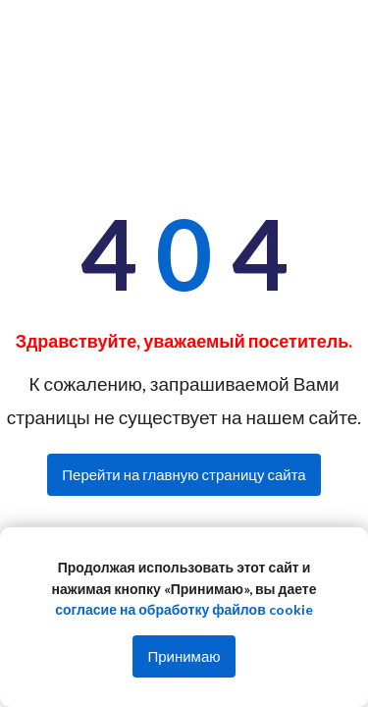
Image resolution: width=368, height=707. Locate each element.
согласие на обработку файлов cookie (183, 609)
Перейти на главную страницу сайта (183, 474)
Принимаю (183, 656)
